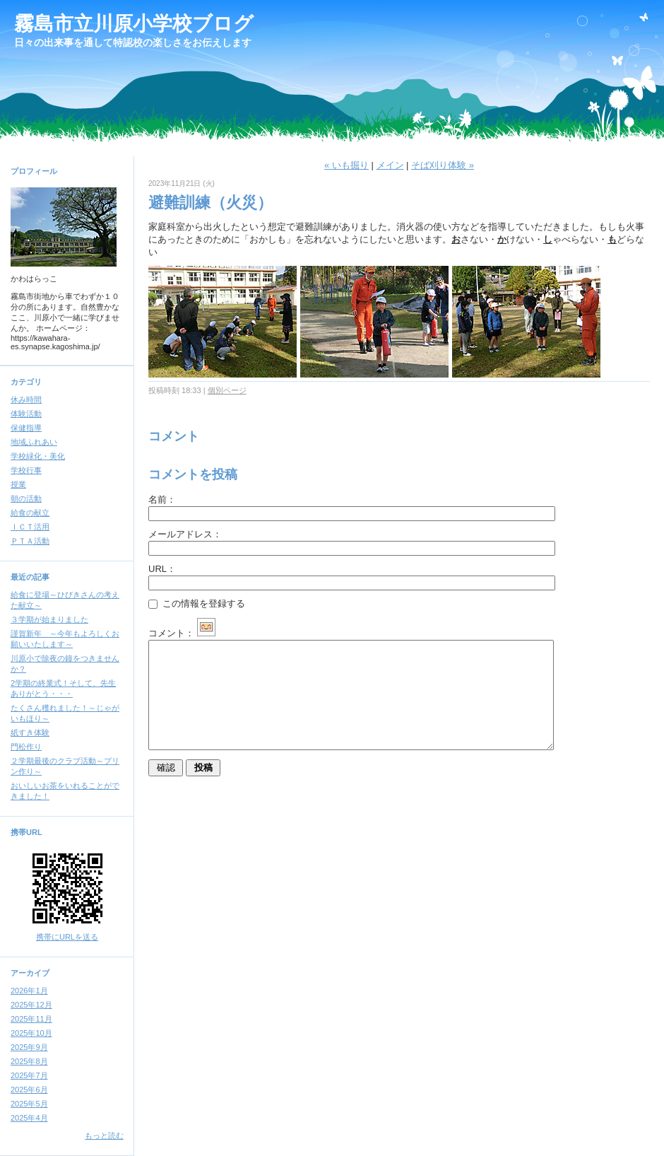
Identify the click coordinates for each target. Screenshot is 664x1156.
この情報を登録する (196, 603)
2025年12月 (31, 1004)
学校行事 (26, 470)
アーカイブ (30, 973)
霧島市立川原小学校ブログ (134, 24)
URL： (162, 569)
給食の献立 (30, 512)
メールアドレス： (185, 534)
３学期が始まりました (49, 619)
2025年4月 (29, 1118)
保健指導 (26, 428)
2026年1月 (29, 990)
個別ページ (227, 390)
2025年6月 (29, 1089)
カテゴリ (26, 382)
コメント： (181, 633)
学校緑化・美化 (38, 456)
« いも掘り (346, 165)
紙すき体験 (30, 732)
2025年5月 (29, 1103)
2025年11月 (31, 1019)
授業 (18, 484)
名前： (162, 499)
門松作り (26, 746)
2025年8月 (29, 1061)
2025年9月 (29, 1047)
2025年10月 (31, 1033)
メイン (390, 165)
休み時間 (26, 399)
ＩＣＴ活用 (30, 526)
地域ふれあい (34, 442)
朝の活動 (26, 498)
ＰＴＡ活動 (30, 541)
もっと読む (104, 1135)
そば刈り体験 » (442, 165)
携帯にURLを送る (67, 937)
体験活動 (26, 413)
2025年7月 (29, 1075)
